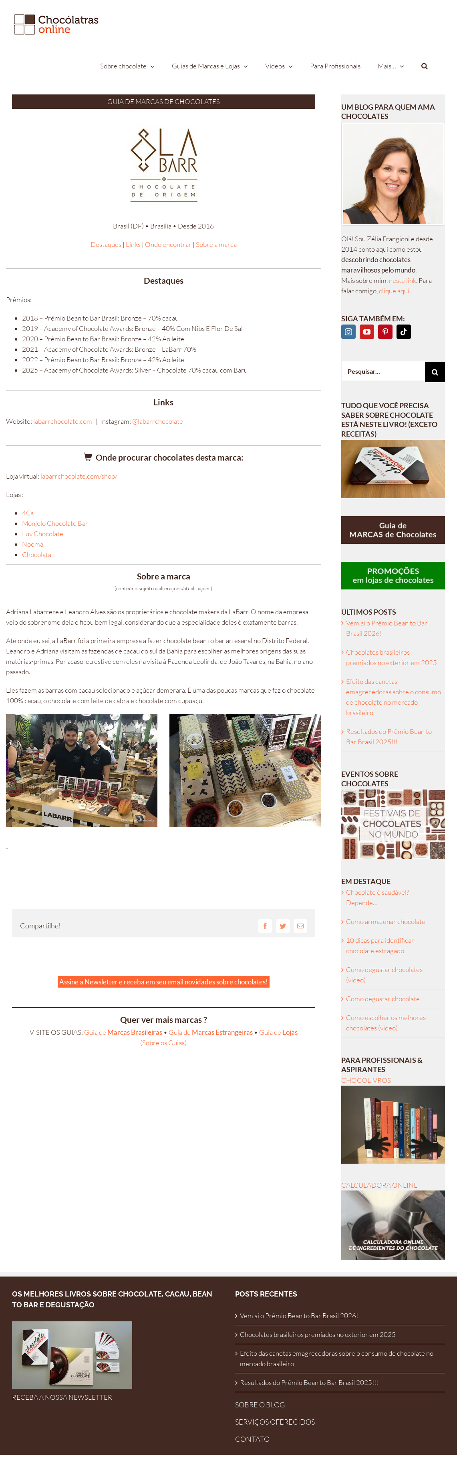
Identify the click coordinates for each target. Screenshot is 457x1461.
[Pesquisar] (435, 372)
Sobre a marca (216, 244)
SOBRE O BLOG (260, 1404)
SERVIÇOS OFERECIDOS (275, 1421)
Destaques (106, 244)
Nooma (32, 544)
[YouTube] (367, 332)
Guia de (123, 1032)
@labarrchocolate (157, 421)
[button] (424, 65)
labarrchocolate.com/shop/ (78, 476)
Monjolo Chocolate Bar (55, 523)
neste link (402, 280)
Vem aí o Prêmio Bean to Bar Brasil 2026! (299, 1315)
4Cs (28, 513)
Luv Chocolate (42, 533)
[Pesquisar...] (383, 371)
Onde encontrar (168, 244)
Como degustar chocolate (383, 998)
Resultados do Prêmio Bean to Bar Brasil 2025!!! (309, 1382)
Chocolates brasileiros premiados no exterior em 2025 (318, 1334)
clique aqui (394, 291)
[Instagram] (348, 332)
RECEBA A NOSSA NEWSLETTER (62, 1397)
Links (133, 244)
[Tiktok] (404, 332)
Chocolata (36, 554)
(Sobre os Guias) (163, 1042)
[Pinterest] (385, 332)
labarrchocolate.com (62, 421)
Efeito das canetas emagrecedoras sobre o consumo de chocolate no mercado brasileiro (336, 1358)
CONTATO (252, 1439)
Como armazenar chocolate (385, 921)
